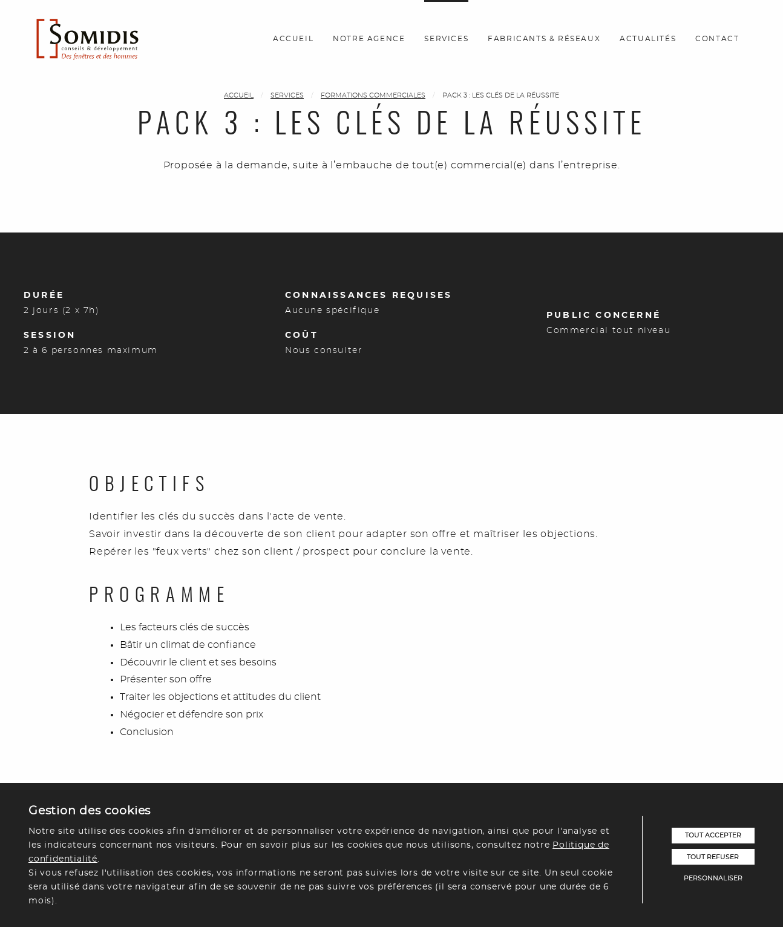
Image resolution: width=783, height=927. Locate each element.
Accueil (293, 38)
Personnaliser (713, 878)
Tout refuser (713, 857)
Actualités (648, 38)
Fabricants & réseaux (544, 38)
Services (446, 38)
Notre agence (369, 38)
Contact (717, 38)
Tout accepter (713, 835)
